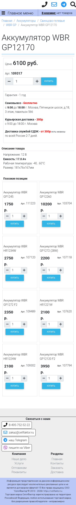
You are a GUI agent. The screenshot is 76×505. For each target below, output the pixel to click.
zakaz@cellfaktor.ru (18, 432)
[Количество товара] (23, 81)
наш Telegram (15, 440)
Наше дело (19, 459)
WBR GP (11, 25)
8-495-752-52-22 (16, 425)
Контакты (57, 463)
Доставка (56, 472)
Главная (7, 20)
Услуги (19, 463)
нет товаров (57, 13)
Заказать (57, 468)
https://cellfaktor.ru (53, 491)
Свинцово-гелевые (52, 20)
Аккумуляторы (26, 20)
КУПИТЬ (48, 81)
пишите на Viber (16, 448)
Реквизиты (19, 472)
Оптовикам (19, 468)
